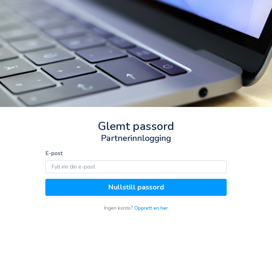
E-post (54, 153)
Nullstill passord (136, 187)
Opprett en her (151, 208)
